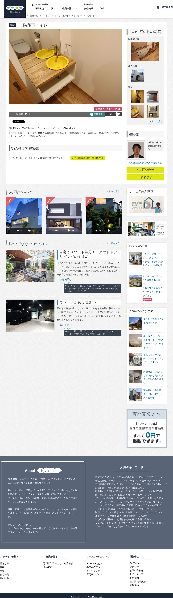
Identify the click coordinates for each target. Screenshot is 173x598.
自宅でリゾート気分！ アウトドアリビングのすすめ (153, 360)
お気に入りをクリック (106, 109)
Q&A (102, 8)
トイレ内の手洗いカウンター (68, 16)
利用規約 (134, 575)
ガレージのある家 (104, 495)
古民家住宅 (156, 488)
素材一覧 (34, 16)
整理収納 (120, 502)
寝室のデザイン (145, 506)
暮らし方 (39, 8)
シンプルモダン (103, 520)
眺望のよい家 (121, 485)
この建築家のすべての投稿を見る (145, 163)
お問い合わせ (136, 567)
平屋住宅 (120, 495)
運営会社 (134, 564)
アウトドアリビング (129, 478)
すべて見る (157, 121)
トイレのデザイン (104, 502)
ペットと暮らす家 (140, 520)
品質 (2, 568)
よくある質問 (93, 568)
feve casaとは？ (94, 560)
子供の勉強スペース (105, 478)
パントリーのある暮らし (131, 481)
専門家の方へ (93, 564)
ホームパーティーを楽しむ (134, 488)
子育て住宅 (143, 516)
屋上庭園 (156, 520)
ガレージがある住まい (77, 302)
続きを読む (66, 279)
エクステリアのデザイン (147, 509)
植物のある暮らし (156, 481)
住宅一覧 (66, 8)
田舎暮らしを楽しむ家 (106, 488)
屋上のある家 (127, 506)
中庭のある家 (102, 474)
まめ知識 (88, 8)
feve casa (20, 16)
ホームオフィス (141, 492)
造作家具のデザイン (105, 481)
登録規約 (134, 582)
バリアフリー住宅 (104, 499)
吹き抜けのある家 (123, 509)
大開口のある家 (122, 492)
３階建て (142, 513)
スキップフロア (136, 495)
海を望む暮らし (103, 492)
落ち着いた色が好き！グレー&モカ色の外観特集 (153, 393)
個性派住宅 (136, 485)
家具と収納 (134, 502)
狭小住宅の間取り (104, 516)
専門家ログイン (94, 571)
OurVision (135, 560)
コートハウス (121, 520)
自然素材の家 (128, 513)
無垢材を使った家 (125, 516)
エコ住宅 (99, 513)
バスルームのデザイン (149, 474)
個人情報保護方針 (139, 579)
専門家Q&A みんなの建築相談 (58, 560)
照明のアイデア (150, 478)
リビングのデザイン (126, 499)
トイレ (46, 16)
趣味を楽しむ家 (103, 485)
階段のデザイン (103, 509)
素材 (53, 8)
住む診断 (4, 575)
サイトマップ (136, 571)
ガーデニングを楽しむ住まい (109, 523)
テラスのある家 (151, 502)
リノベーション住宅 (138, 523)
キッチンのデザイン (150, 499)
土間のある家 (154, 495)
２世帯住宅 (113, 513)
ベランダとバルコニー (106, 506)
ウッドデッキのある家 (123, 474)
